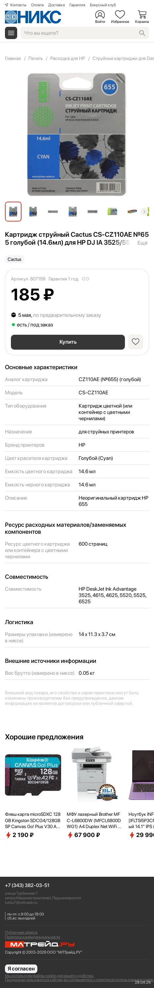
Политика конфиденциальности (32, 937)
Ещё (142, 243)
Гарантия (77, 5)
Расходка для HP (67, 58)
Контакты (18, 5)
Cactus (14, 259)
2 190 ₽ (19, 835)
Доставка (56, 5)
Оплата (37, 5)
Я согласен (21, 968)
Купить (68, 342)
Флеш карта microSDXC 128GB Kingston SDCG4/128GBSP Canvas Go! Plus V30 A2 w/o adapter (32, 820)
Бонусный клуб (103, 5)
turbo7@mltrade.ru (21, 903)
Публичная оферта (21, 932)
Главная (13, 58)
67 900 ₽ (83, 835)
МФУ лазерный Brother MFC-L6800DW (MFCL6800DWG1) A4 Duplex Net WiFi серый (95, 820)
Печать (35, 58)
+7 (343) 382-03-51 (27, 885)
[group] (77, 134)
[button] (144, 211)
